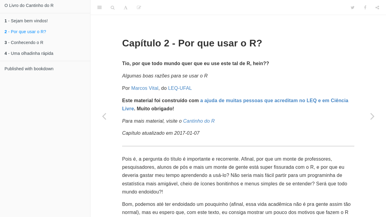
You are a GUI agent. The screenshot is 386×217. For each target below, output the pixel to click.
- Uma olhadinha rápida (29, 53)
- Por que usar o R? (25, 31)
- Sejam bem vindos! (26, 20)
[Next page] (372, 116)
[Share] (377, 7)
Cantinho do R (199, 121)
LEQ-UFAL (180, 88)
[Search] (112, 7)
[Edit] (139, 7)
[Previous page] (104, 116)
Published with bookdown (29, 68)
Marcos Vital (144, 88)
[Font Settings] (125, 7)
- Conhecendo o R (24, 42)
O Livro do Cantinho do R (29, 5)
